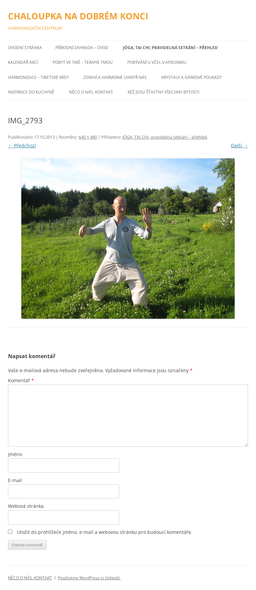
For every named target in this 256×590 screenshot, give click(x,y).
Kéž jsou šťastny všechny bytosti (163, 92)
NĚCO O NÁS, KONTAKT (91, 92)
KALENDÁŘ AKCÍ (23, 62)
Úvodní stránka (25, 47)
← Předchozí (22, 145)
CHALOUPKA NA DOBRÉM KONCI (78, 16)
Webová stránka (26, 506)
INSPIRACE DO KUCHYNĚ (31, 92)
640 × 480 (88, 137)
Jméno (15, 454)
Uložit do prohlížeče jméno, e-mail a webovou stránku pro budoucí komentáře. (104, 532)
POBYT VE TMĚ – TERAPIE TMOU (83, 62)
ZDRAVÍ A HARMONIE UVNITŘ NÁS (115, 77)
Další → (239, 145)
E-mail (15, 480)
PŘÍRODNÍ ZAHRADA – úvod (81, 47)
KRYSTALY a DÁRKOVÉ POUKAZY (191, 77)
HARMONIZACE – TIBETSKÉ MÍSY (38, 77)
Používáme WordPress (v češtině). (89, 578)
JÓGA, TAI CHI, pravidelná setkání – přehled (170, 47)
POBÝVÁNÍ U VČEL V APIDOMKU (156, 62)
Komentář (21, 380)
